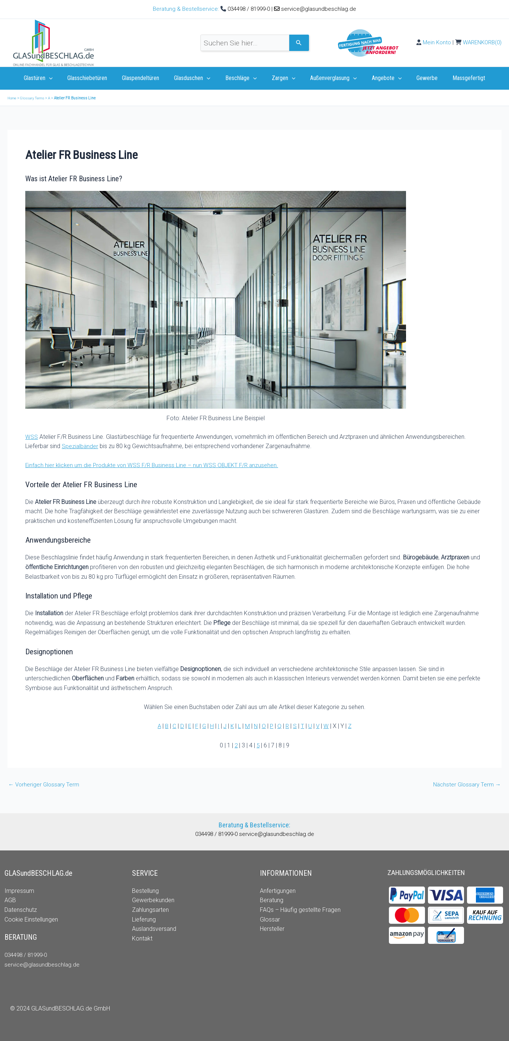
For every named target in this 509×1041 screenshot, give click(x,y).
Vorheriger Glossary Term (45, 785)
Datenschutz (20, 909)
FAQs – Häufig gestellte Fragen (300, 909)
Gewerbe (416, 78)
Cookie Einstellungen (31, 919)
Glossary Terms (34, 98)
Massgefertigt (455, 78)
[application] (62, 78)
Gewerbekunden (153, 900)
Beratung (271, 900)
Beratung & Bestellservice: (186, 9)
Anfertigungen (278, 890)
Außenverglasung (329, 78)
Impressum (19, 890)
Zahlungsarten (150, 909)
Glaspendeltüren (148, 78)
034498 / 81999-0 (249, 9)
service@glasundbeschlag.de (318, 9)
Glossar (270, 919)
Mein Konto (437, 42)
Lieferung (144, 919)
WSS (31, 436)
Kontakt (142, 938)
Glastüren (51, 78)
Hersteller (272, 928)
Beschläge (242, 78)
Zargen (282, 78)
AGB (10, 900)
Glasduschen (196, 78)
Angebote (379, 78)
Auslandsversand (154, 928)
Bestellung (145, 890)
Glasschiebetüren (97, 78)
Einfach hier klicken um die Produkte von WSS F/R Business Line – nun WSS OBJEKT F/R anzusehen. (155, 465)
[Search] (299, 43)
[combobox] (245, 43)
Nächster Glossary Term (465, 785)
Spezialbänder (80, 446)
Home (12, 98)
